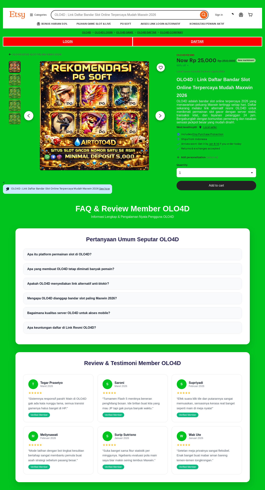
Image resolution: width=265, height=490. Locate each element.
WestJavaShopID (187, 127)
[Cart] (250, 15)
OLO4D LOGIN (104, 32)
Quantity (182, 164)
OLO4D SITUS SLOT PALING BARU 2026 (36, 54)
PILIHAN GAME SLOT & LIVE (94, 23)
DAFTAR (197, 41)
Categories (38, 15)
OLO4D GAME (124, 32)
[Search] (204, 15)
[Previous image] (28, 115)
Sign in (219, 14)
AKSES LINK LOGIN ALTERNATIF (160, 23)
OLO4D (86, 32)
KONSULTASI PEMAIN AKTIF (207, 23)
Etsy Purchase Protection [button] (207, 134)
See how (104, 188)
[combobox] (125, 15)
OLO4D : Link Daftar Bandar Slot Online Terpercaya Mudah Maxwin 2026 (215, 87)
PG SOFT (125, 23)
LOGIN (68, 41)
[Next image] (160, 115)
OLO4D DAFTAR (147, 32)
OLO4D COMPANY (171, 32)
